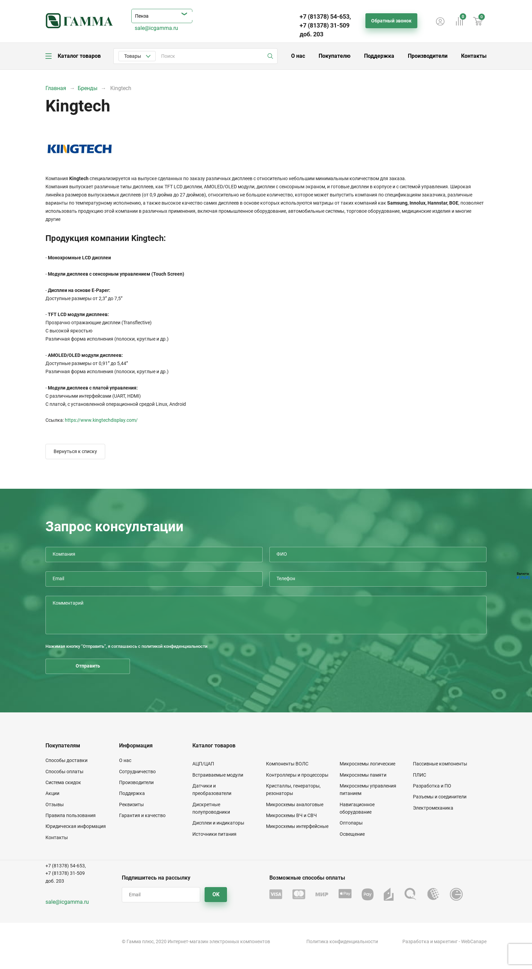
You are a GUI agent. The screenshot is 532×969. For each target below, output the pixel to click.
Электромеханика (433, 808)
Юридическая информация (75, 826)
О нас (298, 56)
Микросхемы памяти (363, 775)
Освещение (352, 834)
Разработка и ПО (432, 786)
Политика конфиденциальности (342, 941)
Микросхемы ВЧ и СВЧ (291, 815)
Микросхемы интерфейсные (297, 826)
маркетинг (446, 941)
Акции (52, 793)
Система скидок (63, 782)
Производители (428, 56)
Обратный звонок (391, 20)
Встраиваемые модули (217, 775)
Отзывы (54, 804)
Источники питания (214, 834)
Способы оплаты (64, 771)
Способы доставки (66, 760)
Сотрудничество (137, 771)
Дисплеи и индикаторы (218, 823)
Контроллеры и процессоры (297, 775)
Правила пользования (70, 815)
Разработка (415, 941)
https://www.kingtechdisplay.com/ (101, 420)
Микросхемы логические (367, 763)
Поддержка (379, 56)
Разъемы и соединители (440, 796)
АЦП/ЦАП (203, 763)
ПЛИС (419, 775)
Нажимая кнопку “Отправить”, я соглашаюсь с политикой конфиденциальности (126, 646)
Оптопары (351, 823)
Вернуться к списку (75, 451)
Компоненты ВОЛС (287, 763)
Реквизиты (131, 804)
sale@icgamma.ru (156, 28)
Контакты (474, 56)
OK (216, 894)
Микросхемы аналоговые (294, 804)
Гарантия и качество (142, 815)
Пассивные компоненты (440, 763)
